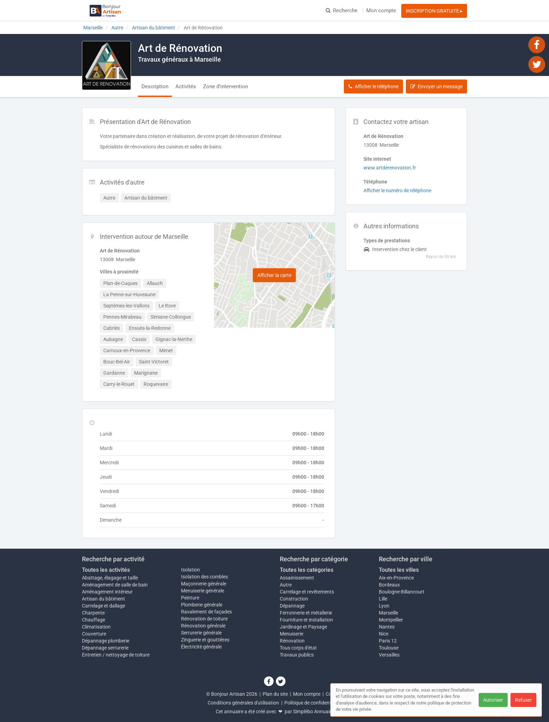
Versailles (389, 655)
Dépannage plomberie (105, 641)
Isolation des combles (204, 576)
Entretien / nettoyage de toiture (116, 655)
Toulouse (388, 648)
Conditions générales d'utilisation (243, 703)
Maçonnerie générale (203, 583)
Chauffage (93, 620)
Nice (383, 634)
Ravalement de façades (206, 612)
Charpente (93, 613)
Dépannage (292, 606)
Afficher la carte (274, 275)
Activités (185, 86)
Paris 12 (388, 641)
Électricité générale (201, 647)
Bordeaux (389, 585)
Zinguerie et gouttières (205, 640)
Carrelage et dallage (103, 606)
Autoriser (493, 700)
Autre (286, 585)
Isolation (190, 569)
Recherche (341, 10)
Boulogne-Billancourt (401, 592)
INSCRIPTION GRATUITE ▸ (434, 11)
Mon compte (381, 10)
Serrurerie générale (201, 633)
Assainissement (297, 578)
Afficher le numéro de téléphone (397, 190)
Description (154, 86)
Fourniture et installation (306, 620)
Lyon (384, 606)
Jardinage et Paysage (303, 627)
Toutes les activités (106, 570)
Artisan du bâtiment (103, 599)
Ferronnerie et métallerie (306, 613)
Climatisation (96, 627)
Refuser (523, 700)
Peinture (190, 597)
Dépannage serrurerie (105, 648)
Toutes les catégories (306, 570)
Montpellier (391, 620)
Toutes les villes (399, 570)
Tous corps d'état (298, 648)
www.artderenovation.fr (389, 168)
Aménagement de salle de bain (115, 585)
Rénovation (292, 641)
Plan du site (275, 694)
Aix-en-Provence (396, 578)
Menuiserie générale (202, 590)
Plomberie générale (201, 605)
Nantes (387, 627)
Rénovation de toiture (204, 619)
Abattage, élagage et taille (110, 578)
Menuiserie (291, 634)
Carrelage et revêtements (307, 592)
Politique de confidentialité (312, 703)
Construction (294, 599)
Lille (383, 599)
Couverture (94, 634)
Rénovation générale (203, 626)
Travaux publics (297, 655)
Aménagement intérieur (107, 592)
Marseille (388, 613)
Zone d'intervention (225, 86)
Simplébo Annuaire (313, 711)
